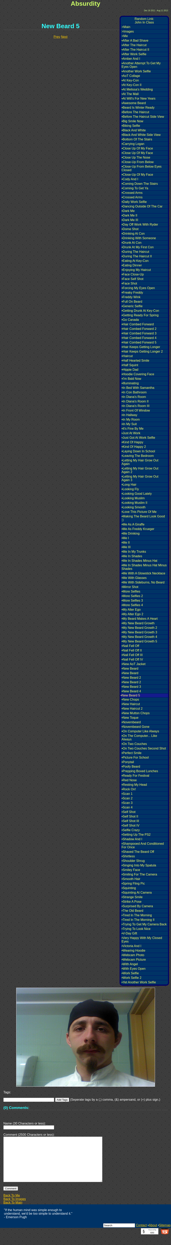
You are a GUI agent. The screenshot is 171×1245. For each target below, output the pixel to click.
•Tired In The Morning (137, 915)
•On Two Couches (134, 744)
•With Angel (130, 964)
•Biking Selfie (131, 125)
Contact (141, 1234)
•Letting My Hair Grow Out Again (140, 462)
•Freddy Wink (131, 297)
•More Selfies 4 (132, 605)
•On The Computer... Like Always (139, 737)
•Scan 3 (127, 802)
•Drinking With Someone (139, 238)
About (153, 1234)
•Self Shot (129, 812)
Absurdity (85, 3)
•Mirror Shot (130, 587)
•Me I (125, 538)
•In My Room (131, 419)
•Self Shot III (130, 821)
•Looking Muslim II (134, 502)
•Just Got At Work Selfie (138, 437)
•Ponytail (128, 762)
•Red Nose (129, 780)
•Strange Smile (132, 897)
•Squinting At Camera (137, 892)
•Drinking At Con (133, 233)
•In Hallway (129, 415)
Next (64, 36)
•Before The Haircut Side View (143, 116)
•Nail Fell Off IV (132, 659)
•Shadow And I (132, 839)
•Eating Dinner (132, 265)
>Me (125, 36)
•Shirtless (128, 856)
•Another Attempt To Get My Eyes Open (141, 65)
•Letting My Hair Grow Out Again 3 (140, 478)
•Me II (126, 542)
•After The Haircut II (135, 49)
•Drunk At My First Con (138, 247)
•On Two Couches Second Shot (144, 748)
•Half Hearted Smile (135, 360)
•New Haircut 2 (132, 708)
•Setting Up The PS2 (136, 834)
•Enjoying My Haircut (136, 270)
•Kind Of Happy (132, 442)
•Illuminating (130, 383)
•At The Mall (130, 94)
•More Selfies (131, 591)
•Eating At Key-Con (135, 260)
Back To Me (11, 1205)
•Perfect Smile (132, 753)
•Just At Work (131, 433)
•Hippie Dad (130, 369)
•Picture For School (135, 757)
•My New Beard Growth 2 (139, 627)
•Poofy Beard (131, 766)
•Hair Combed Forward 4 (139, 338)
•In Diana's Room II (135, 401)
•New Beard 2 (131, 677)
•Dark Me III (130, 220)
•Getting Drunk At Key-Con (140, 310)
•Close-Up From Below (138, 162)
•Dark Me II (129, 215)
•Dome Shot (130, 229)
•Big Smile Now (132, 121)
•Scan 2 (127, 798)
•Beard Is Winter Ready (138, 107)
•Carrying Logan (133, 144)
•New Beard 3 (131, 686)
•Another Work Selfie (136, 71)
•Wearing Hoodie (133, 950)
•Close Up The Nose (136, 157)
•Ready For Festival (135, 775)
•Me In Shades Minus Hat (139, 560)
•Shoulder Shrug (133, 860)
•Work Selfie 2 (131, 977)
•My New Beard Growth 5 (139, 641)
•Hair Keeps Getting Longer (141, 347)
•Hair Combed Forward (138, 324)
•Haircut (127, 356)
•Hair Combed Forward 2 (139, 328)
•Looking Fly (130, 489)
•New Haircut (131, 704)
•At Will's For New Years (138, 98)
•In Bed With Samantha (138, 387)
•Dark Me (128, 211)
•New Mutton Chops (136, 713)
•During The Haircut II (137, 256)
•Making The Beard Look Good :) (143, 518)
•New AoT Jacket (133, 664)
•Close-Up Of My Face (137, 174)
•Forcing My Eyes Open (138, 288)
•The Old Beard (132, 910)
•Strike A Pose (132, 901)
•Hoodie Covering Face (138, 374)
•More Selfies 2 (132, 596)
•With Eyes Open (133, 968)
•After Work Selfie (134, 54)
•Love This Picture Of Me (139, 511)
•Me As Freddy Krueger (138, 529)
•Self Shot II (130, 816)
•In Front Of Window (136, 410)
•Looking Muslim (133, 498)
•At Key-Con (130, 80)
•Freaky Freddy (132, 292)
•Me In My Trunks (134, 551)
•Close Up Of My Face (137, 148)
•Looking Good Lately (137, 493)
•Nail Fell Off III (132, 655)
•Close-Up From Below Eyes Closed (142, 168)
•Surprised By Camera (137, 906)
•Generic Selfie (132, 306)
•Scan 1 (127, 793)
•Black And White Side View (141, 134)
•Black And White (134, 130)
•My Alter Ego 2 (132, 614)
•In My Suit (129, 424)
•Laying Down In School (138, 451)
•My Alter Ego (131, 609)
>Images (128, 31)
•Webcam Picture (134, 959)
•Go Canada (130, 319)
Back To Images (14, 1208)
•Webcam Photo (133, 955)
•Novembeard (131, 722)
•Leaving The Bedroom (138, 455)
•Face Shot (129, 283)
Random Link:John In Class (144, 20)
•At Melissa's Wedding (137, 89)
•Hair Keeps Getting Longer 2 (142, 351)
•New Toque (130, 717)
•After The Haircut (134, 45)
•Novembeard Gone (135, 726)
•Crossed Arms (132, 192)
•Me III (126, 547)
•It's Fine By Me (133, 428)
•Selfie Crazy (131, 830)
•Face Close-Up (133, 274)
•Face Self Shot (133, 279)
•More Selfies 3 (132, 600)
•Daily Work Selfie (134, 201)
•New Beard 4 (131, 691)
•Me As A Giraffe (133, 524)
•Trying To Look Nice (136, 928)
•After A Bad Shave (135, 40)
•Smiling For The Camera (139, 874)
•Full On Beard (132, 301)
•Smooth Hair (131, 879)
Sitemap (165, 1234)
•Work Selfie (130, 973)
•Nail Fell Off (130, 646)
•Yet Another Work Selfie (139, 982)
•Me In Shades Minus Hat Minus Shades (144, 567)
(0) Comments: (16, 1108)
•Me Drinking (131, 533)
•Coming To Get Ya (135, 188)
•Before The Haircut (135, 112)
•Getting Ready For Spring (140, 315)
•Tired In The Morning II (138, 919)
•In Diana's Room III (135, 406)
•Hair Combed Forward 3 (139, 333)
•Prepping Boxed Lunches (140, 771)
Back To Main (12, 1212)
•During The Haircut (135, 251)
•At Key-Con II (132, 85)
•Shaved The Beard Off (138, 851)
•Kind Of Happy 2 (134, 446)
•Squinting (129, 888)
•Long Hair (129, 484)
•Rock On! (129, 789)
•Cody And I (130, 179)
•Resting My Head (134, 784)
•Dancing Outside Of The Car (142, 206)
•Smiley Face (131, 870)
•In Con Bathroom (134, 392)
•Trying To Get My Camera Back (144, 924)
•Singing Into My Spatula (139, 865)
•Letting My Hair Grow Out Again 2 (140, 470)
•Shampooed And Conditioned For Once (143, 845)
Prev (57, 36)
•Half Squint (130, 365)
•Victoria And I (131, 946)
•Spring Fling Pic (133, 883)
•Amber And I (131, 58)
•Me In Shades (132, 556)
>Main (126, 27)
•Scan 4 (127, 807)
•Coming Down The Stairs (140, 183)
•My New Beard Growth (138, 623)
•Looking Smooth (133, 507)
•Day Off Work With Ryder (140, 224)
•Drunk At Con (132, 242)
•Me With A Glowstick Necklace (143, 573)
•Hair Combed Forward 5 (139, 342)
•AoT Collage (131, 75)
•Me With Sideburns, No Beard (143, 582)
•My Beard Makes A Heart (140, 618)
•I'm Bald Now (131, 378)
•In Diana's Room (134, 397)
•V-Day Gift (129, 933)
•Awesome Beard (134, 103)
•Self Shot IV (130, 825)
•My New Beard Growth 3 (139, 632)
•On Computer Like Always (140, 731)
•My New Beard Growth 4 (139, 636)
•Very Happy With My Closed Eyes (142, 939)
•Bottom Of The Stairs (137, 139)
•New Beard (130, 668)
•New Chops (130, 699)
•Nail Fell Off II (132, 650)
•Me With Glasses (134, 578)
